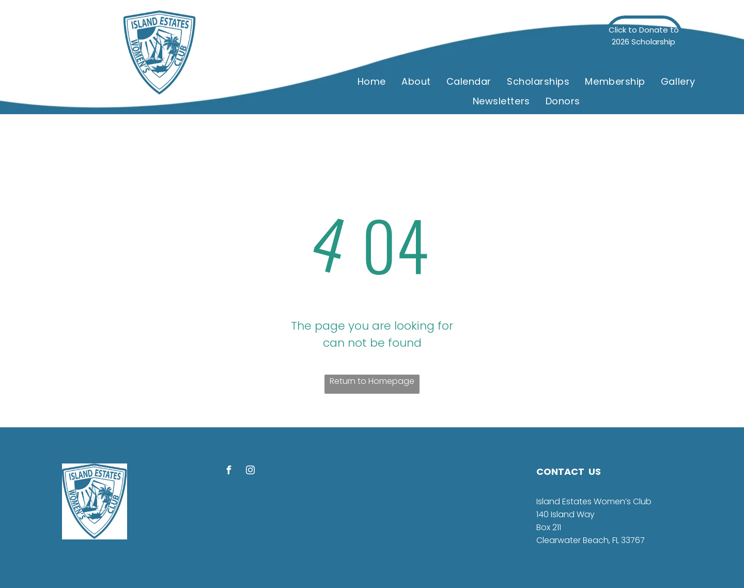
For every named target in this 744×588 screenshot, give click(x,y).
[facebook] (228, 471)
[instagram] (250, 471)
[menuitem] (372, 81)
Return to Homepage (372, 381)
